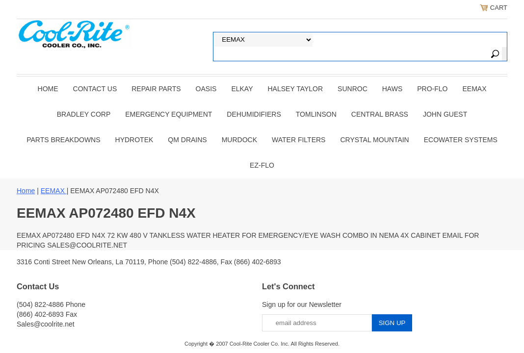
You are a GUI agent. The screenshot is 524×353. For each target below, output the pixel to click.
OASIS (206, 89)
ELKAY (242, 89)
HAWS (392, 89)
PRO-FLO (432, 89)
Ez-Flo (262, 165)
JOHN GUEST (445, 114)
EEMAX (474, 89)
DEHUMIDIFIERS (254, 114)
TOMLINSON (316, 114)
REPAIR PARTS (156, 89)
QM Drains (187, 140)
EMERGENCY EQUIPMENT (168, 114)
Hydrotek (134, 140)
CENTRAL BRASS (379, 114)
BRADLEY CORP (83, 114)
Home (48, 89)
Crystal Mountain (374, 140)
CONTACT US (95, 89)
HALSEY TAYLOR (295, 89)
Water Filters (298, 140)
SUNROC (352, 89)
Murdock (239, 140)
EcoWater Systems (461, 140)
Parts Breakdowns (63, 140)
